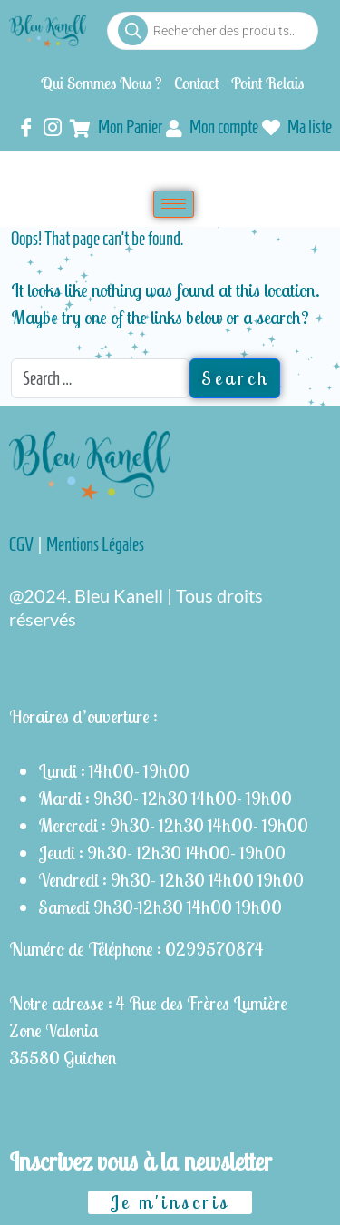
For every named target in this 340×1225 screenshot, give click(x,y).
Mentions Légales (95, 544)
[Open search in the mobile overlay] (212, 31)
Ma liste (297, 129)
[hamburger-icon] (173, 204)
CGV (21, 544)
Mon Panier (116, 127)
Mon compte (212, 127)
